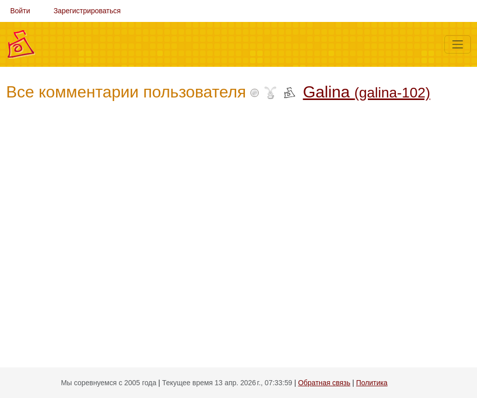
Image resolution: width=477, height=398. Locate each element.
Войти (20, 11)
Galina (367, 92)
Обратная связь (324, 383)
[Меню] (457, 44)
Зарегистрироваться (87, 11)
